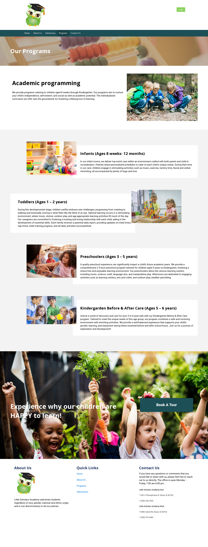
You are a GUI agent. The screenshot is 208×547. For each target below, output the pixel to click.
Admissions (50, 33)
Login (180, 9)
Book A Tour (166, 405)
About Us (37, 33)
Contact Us (76, 33)
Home (27, 33)
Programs (63, 33)
